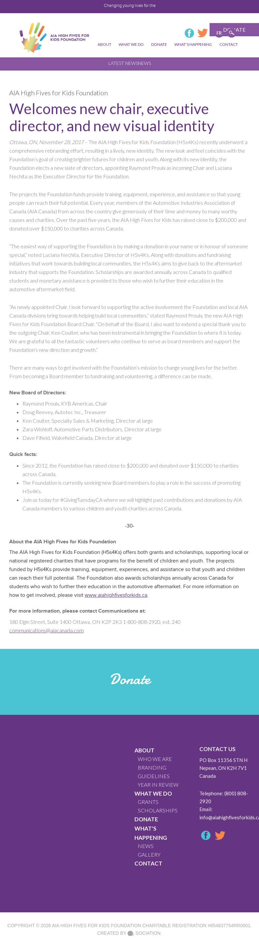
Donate (146, 819)
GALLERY (149, 854)
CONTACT (148, 863)
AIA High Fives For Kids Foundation (96, 925)
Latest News (123, 63)
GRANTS (148, 802)
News (144, 63)
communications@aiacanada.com (46, 630)
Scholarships (158, 810)
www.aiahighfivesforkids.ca (116, 595)
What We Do (153, 793)
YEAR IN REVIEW (158, 784)
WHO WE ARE (155, 759)
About (144, 750)
